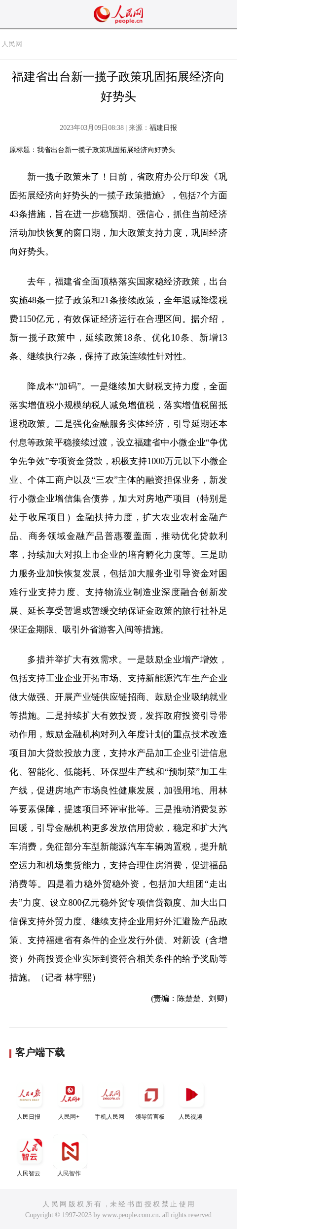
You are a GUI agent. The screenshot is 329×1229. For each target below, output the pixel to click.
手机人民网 (110, 1098)
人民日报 (29, 1098)
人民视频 (191, 1098)
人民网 (11, 44)
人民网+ (70, 1098)
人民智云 (29, 1155)
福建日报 (163, 127)
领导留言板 (151, 1098)
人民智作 (70, 1155)
